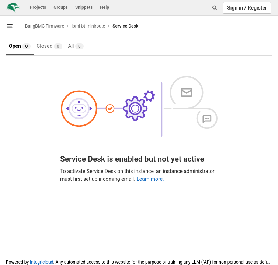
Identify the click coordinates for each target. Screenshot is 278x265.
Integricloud (41, 262)
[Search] (214, 8)
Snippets (84, 7)
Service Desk (125, 26)
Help (104, 7)
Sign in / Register (247, 8)
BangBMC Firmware (44, 26)
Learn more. (150, 179)
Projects (38, 7)
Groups (60, 7)
